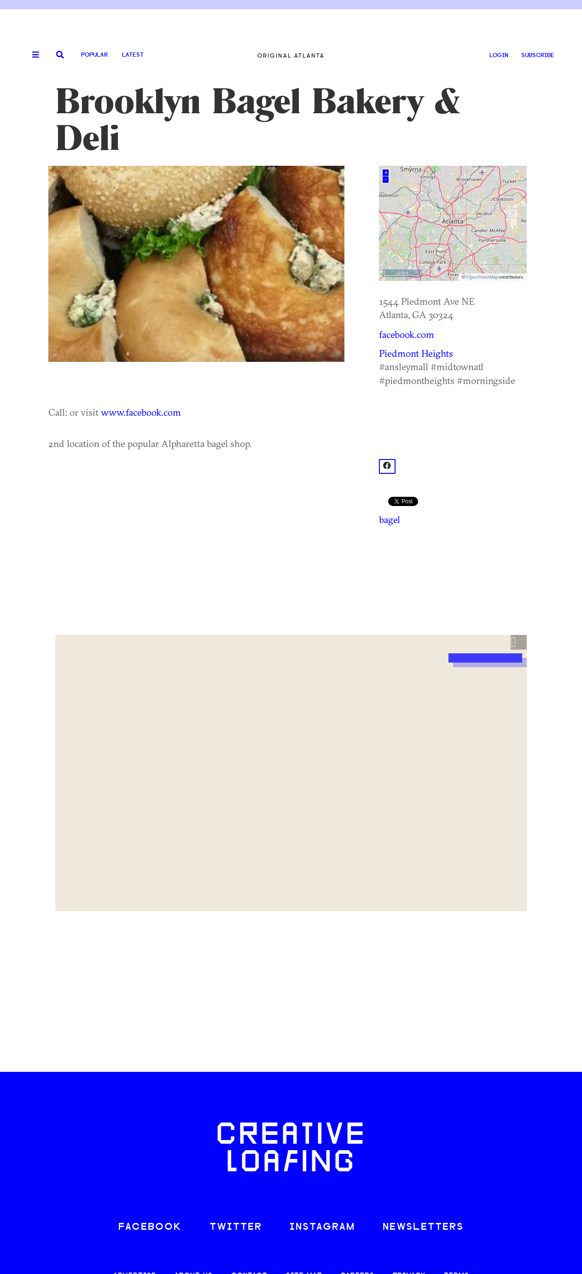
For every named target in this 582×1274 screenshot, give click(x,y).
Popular (94, 55)
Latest (133, 55)
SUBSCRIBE (537, 55)
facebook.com (406, 334)
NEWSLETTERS (423, 1227)
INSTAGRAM (322, 1227)
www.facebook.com (141, 412)
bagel (389, 519)
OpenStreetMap (482, 277)
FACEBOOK (150, 1227)
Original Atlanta (291, 55)
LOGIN (498, 55)
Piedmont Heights (416, 353)
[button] (519, 642)
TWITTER (236, 1227)
